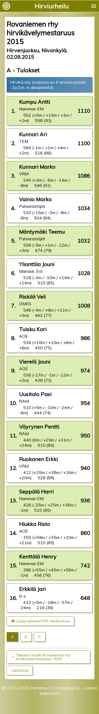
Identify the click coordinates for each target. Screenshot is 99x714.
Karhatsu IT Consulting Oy (55, 687)
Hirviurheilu (52, 6)
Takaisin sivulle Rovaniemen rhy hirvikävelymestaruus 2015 (43, 657)
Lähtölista (19, 670)
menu (94, 6)
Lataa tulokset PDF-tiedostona (43, 621)
